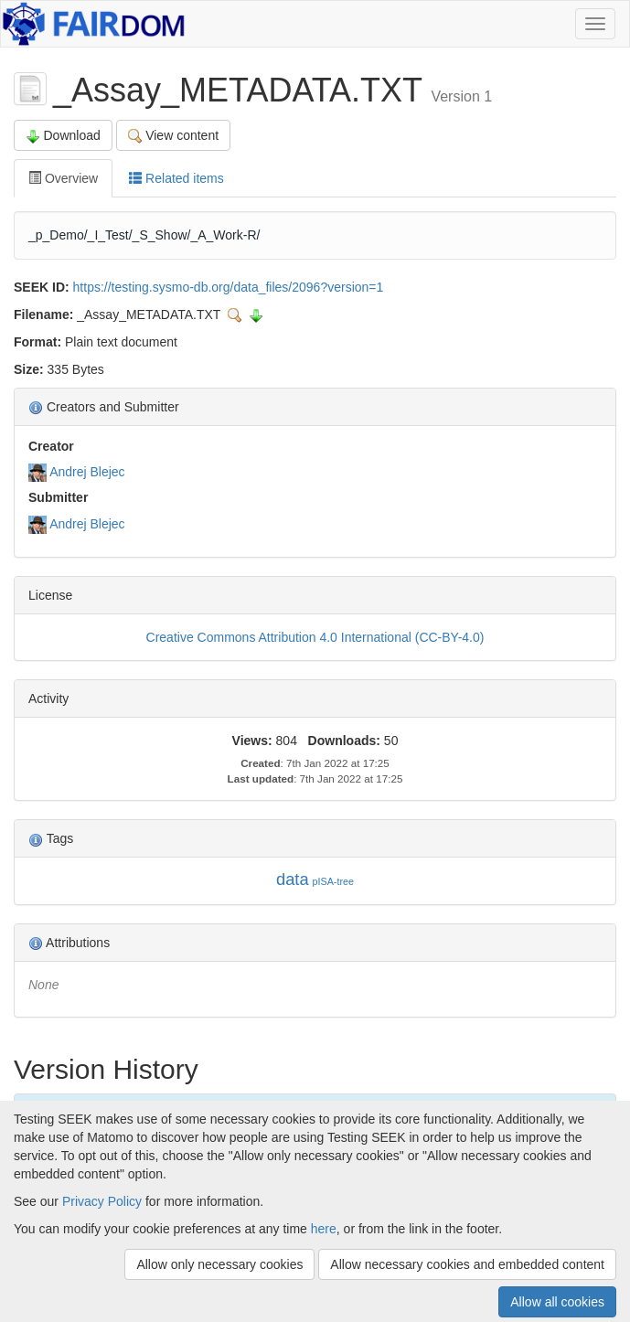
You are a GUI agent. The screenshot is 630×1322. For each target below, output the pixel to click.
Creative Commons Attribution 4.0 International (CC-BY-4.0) (315, 637)
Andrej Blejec (87, 471)
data (292, 879)
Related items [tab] (176, 178)
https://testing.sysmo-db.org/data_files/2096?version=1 (228, 287)
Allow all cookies (557, 1302)
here (323, 1228)
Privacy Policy (102, 1201)
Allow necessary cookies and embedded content (467, 1264)
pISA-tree (333, 881)
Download (63, 136)
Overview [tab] (63, 178)
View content (173, 136)
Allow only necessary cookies (219, 1264)
